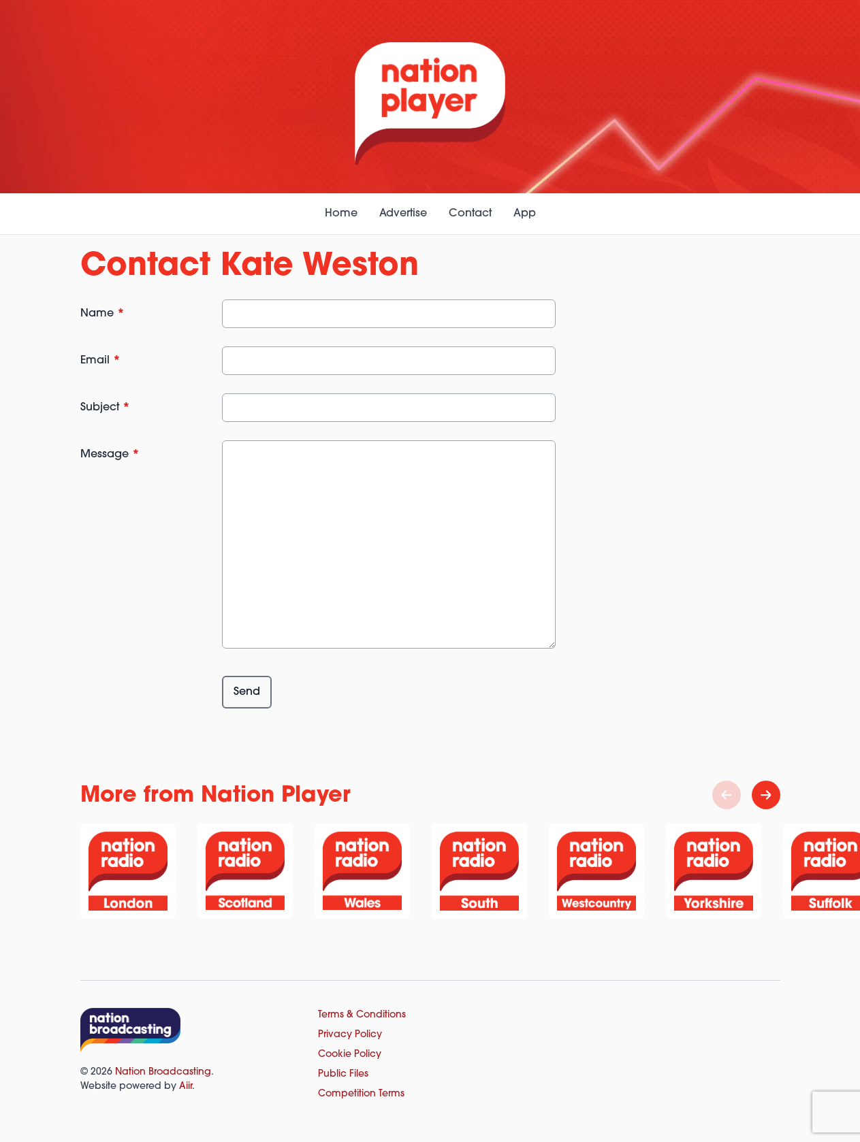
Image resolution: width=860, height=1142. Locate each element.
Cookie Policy (349, 1054)
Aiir (185, 1086)
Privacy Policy (350, 1035)
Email (100, 360)
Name (102, 313)
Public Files (343, 1074)
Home (341, 213)
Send (247, 692)
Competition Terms (361, 1094)
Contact (470, 213)
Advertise (403, 213)
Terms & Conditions (362, 1015)
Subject (105, 407)
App (524, 213)
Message (110, 454)
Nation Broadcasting (163, 1072)
